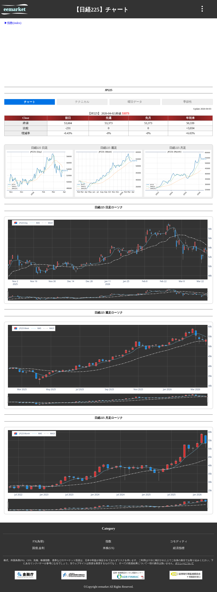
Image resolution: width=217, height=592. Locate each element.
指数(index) (14, 22)
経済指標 (178, 548)
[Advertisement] (108, 56)
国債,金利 (38, 548)
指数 (108, 541)
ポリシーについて (184, 563)
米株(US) (108, 548)
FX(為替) (38, 541)
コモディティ (178, 541)
